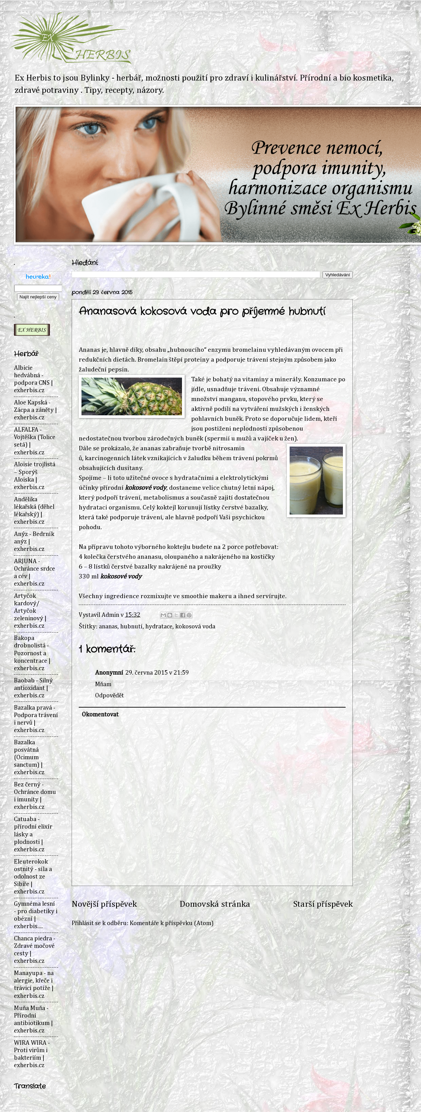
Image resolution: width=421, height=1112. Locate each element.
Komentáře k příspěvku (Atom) (171, 923)
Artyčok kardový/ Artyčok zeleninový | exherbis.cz (30, 611)
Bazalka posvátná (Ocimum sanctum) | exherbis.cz (29, 758)
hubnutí (131, 627)
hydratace (158, 627)
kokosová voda (195, 627)
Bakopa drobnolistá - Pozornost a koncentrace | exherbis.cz (32, 653)
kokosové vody (145, 488)
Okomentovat (100, 715)
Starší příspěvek (323, 904)
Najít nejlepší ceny (38, 296)
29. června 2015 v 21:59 (157, 673)
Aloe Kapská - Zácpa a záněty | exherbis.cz (35, 410)
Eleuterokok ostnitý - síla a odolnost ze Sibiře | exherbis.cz (33, 877)
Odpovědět (109, 696)
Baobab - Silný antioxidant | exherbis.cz (33, 688)
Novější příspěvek (104, 904)
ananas (108, 627)
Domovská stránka (215, 904)
